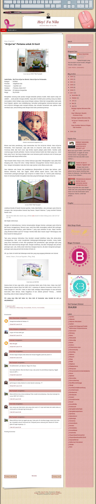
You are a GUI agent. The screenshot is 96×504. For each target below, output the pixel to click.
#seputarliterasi (73, 440)
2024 (71, 76)
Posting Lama (56, 476)
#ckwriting (72, 352)
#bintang (71, 333)
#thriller (71, 444)
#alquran (72, 319)
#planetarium (73, 416)
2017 (71, 93)
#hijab (71, 361)
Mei (73, 103)
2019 (71, 87)
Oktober (74, 98)
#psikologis (72, 418)
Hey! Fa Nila (48, 22)
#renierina (72, 421)
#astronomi (72, 330)
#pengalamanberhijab (75, 409)
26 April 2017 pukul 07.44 (16, 335)
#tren (70, 447)
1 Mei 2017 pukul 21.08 (15, 412)
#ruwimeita (72, 432)
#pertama (72, 413)
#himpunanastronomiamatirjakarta (79, 371)
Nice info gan (13, 343)
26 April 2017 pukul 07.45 (16, 346)
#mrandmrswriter (74, 399)
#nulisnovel (72, 406)
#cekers (71, 345)
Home (3, 30)
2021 (71, 82)
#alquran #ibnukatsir (75, 321)
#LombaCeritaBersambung (77, 387)
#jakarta (71, 375)
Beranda (34, 476)
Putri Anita (12, 351)
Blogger (58, 491)
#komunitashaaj (74, 380)
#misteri (71, 397)
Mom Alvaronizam (14, 318)
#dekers (71, 354)
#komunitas (72, 378)
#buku (71, 335)
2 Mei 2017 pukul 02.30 (15, 427)
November (75, 95)
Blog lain (11, 30)
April (73, 106)
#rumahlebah (73, 430)
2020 (71, 84)
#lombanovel (73, 392)
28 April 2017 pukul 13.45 (16, 385)
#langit (71, 385)
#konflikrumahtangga (75, 383)
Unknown (12, 340)
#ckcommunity (73, 349)
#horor (71, 373)
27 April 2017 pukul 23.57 (16, 374)
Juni (73, 100)
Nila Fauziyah (13, 362)
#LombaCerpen (74, 390)
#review (34, 307)
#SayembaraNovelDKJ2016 (77, 437)
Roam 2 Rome (55, 494)
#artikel (71, 324)
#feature (71, 357)
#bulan (71, 342)
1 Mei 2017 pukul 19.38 (15, 399)
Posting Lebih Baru (10, 476)
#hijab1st (72, 364)
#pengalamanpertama (75, 411)
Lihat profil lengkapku (76, 67)
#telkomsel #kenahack (76, 442)
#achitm (71, 317)
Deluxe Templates (57, 493)
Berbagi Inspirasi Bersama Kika (80, 118)
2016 (71, 131)
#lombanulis (73, 394)
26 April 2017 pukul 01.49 (16, 324)
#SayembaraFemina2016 (76, 435)
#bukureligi (19, 307)
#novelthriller (73, 404)
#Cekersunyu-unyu (75, 347)
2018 (71, 90)
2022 (71, 79)
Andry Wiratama (14, 329)
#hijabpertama (73, 366)
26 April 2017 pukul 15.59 (16, 357)
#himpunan (72, 368)
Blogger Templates (39, 493)
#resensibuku (27, 307)
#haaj (71, 359)
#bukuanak (13, 307)
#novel (71, 402)
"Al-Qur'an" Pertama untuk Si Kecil (22, 44)
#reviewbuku (41, 307)
